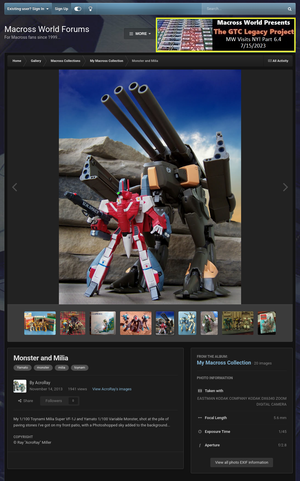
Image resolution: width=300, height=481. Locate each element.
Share (25, 401)
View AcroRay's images (112, 389)
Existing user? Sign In (28, 9)
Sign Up (61, 8)
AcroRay (42, 382)
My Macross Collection (224, 363)
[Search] (228, 9)
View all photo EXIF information (241, 462)
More (141, 33)
